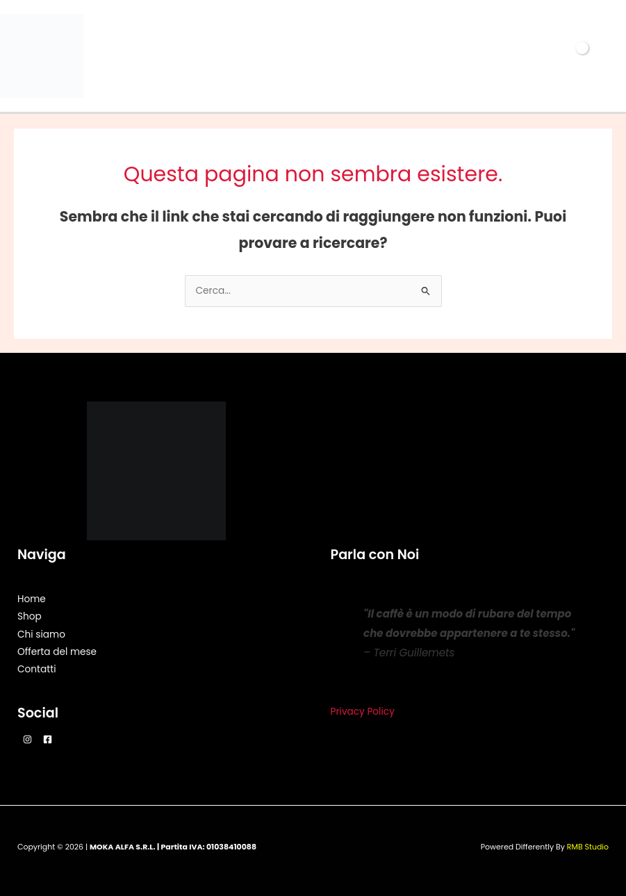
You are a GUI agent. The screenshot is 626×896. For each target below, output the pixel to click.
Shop (29, 616)
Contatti (36, 669)
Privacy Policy (363, 711)
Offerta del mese (57, 651)
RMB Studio (588, 847)
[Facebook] (48, 739)
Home (31, 599)
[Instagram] (27, 739)
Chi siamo (41, 634)
